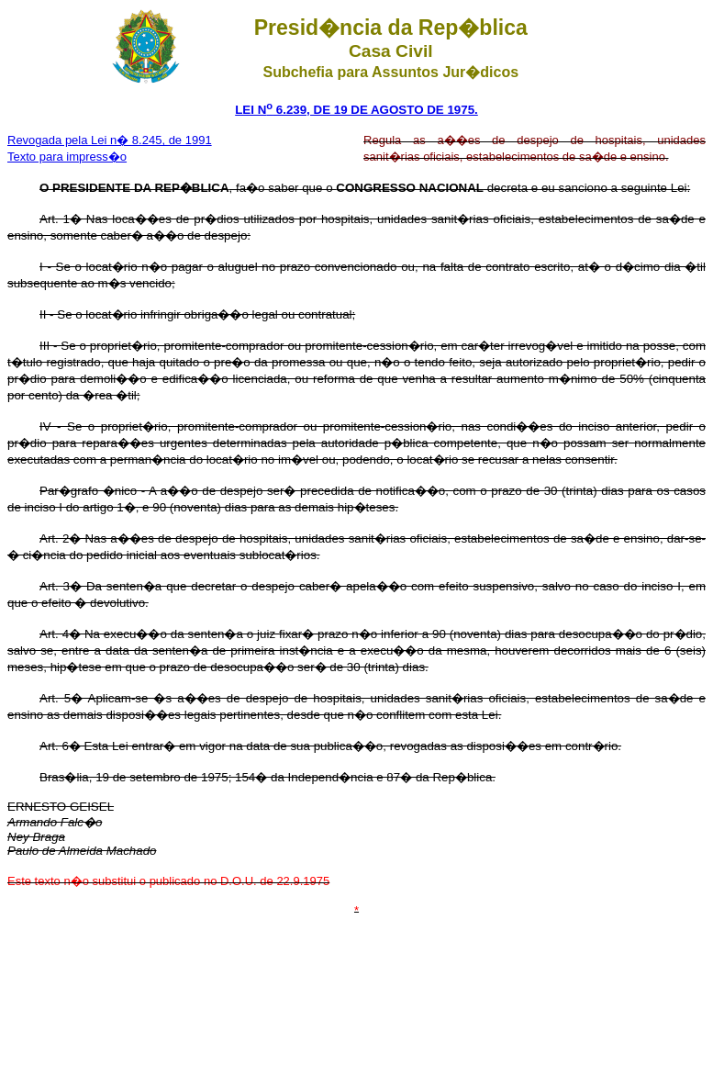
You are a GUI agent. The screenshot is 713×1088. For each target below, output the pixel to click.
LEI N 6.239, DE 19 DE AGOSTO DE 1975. (356, 110)
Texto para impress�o (67, 156)
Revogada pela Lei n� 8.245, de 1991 (109, 140)
